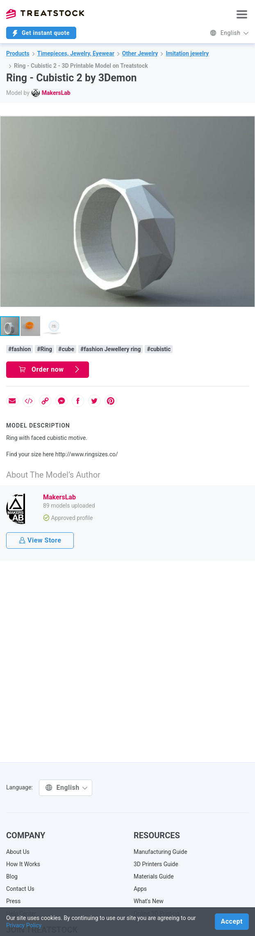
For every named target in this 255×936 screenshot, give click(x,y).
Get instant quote (41, 33)
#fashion (19, 349)
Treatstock (45, 14)
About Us (18, 852)
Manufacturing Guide (160, 852)
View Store (40, 540)
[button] (247, 123)
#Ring (44, 349)
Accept (232, 921)
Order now (49, 369)
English (229, 33)
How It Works (23, 864)
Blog (12, 876)
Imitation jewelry (187, 53)
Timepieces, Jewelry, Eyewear (75, 53)
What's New (149, 901)
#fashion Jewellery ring (110, 349)
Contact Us (20, 888)
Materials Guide (154, 876)
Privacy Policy (23, 925)
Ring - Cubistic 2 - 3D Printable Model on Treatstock (81, 65)
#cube (66, 349)
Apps (140, 888)
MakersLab (56, 93)
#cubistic (159, 349)
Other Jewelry (140, 53)
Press (13, 901)
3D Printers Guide (156, 864)
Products (18, 53)
